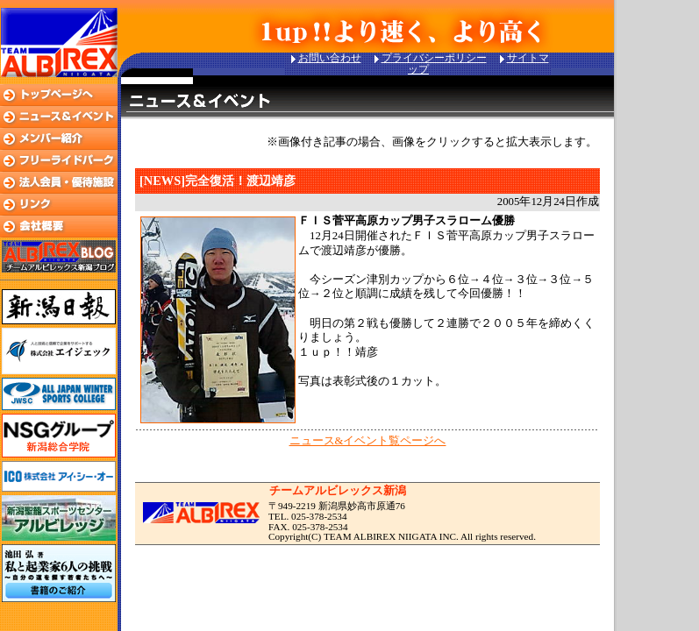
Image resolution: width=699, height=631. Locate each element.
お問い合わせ (329, 58)
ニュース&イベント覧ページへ (367, 441)
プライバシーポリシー (434, 58)
